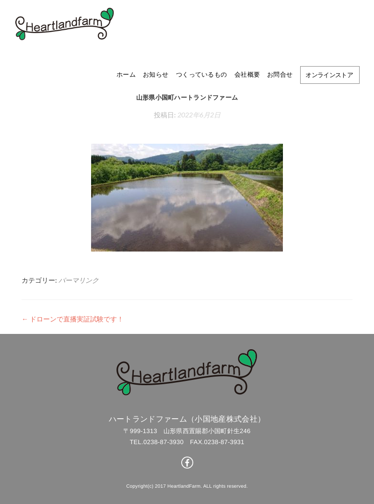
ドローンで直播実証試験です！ (73, 319)
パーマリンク (78, 280)
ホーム (126, 74)
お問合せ (279, 74)
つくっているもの (201, 74)
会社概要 (247, 74)
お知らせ (155, 74)
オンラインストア (329, 75)
